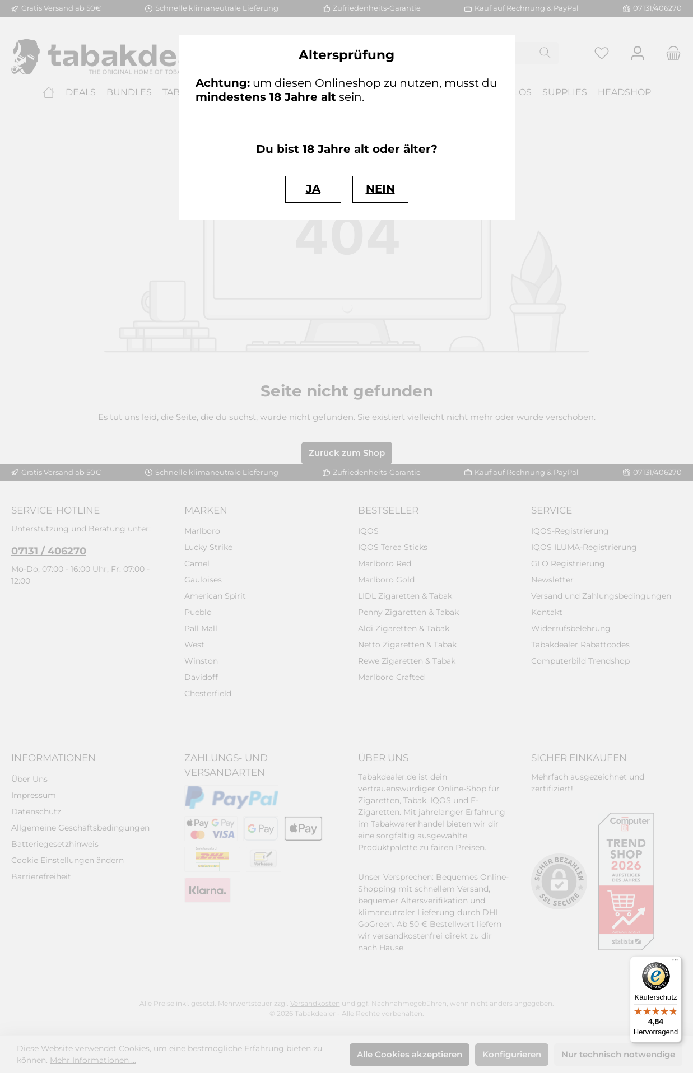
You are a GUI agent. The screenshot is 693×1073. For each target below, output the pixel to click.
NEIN (380, 188)
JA (313, 188)
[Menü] (675, 962)
